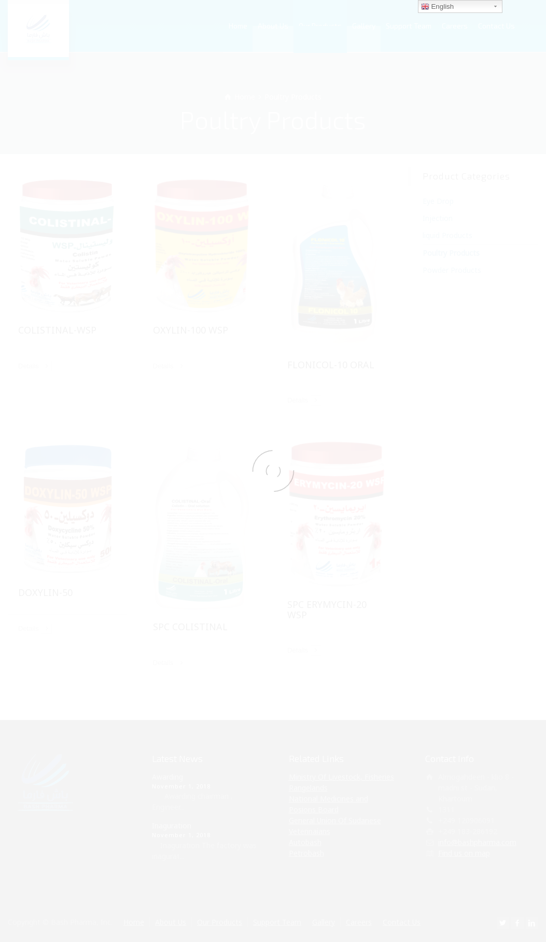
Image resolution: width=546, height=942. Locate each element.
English (437, 7)
